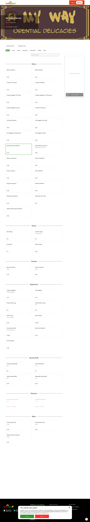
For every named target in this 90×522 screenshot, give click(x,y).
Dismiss (42, 516)
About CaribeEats (73, 477)
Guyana (32, 495)
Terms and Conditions (74, 475)
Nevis (31, 502)
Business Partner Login (55, 477)
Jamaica (32, 497)
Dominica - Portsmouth (36, 490)
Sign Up (79, 2)
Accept (27, 516)
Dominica (32, 487)
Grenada (32, 492)
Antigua (32, 478)
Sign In (73, 2)
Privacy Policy (72, 472)
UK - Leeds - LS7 (34, 519)
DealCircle (32, 485)
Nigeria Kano (33, 504)
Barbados (32, 483)
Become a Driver (53, 472)
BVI (31, 480)
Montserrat (33, 500)
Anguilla (32, 475)
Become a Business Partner (56, 475)
